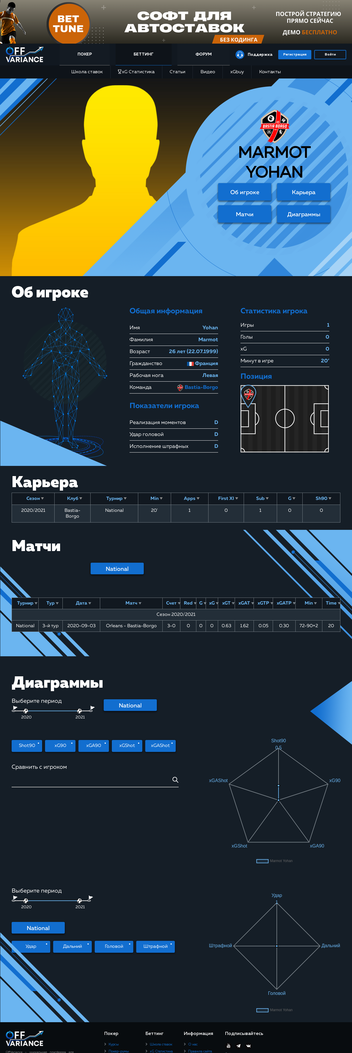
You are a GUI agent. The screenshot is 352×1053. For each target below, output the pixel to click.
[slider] (79, 711)
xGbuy (237, 72)
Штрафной (155, 868)
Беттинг (144, 54)
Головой (114, 868)
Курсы (114, 915)
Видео (207, 72)
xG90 (60, 745)
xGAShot (160, 745)
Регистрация (294, 54)
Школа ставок (87, 72)
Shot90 (27, 745)
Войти (330, 54)
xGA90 (93, 745)
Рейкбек (115, 930)
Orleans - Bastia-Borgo (131, 626)
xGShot (127, 745)
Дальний (72, 868)
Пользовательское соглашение (203, 932)
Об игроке (244, 192)
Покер (85, 54)
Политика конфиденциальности (205, 943)
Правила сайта (200, 922)
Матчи (245, 214)
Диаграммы (303, 214)
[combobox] (95, 782)
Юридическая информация (199, 954)
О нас (193, 915)
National (117, 569)
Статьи (177, 72)
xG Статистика (136, 71)
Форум (203, 54)
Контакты (270, 72)
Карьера (303, 192)
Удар (31, 868)
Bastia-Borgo (197, 387)
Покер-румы (119, 922)
